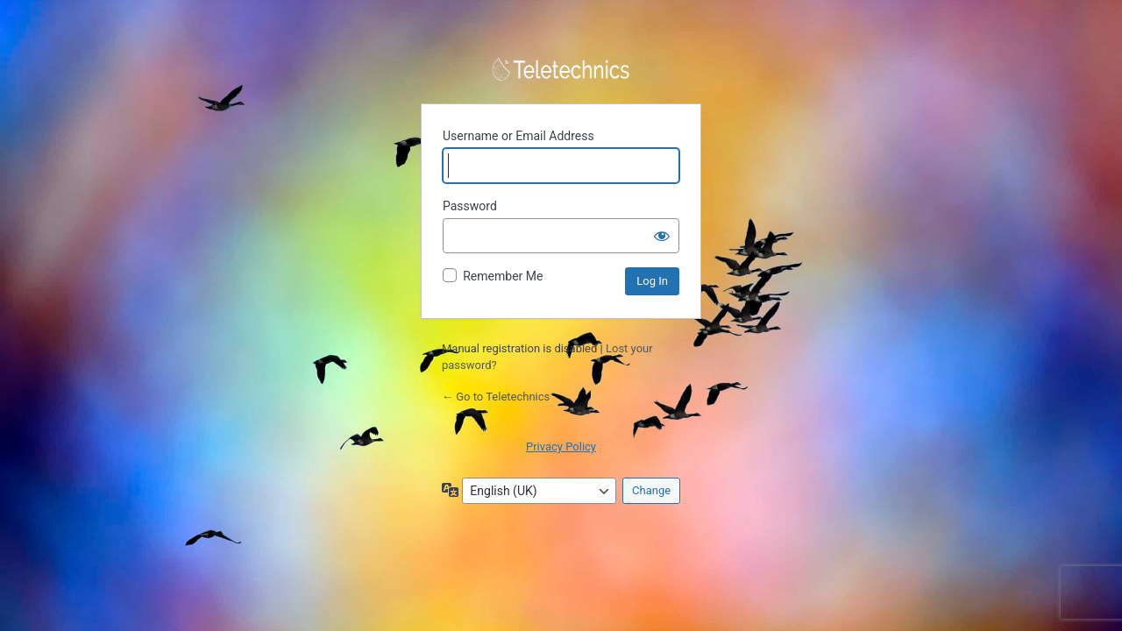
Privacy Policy (561, 446)
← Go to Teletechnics (496, 396)
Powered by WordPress (561, 69)
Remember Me (503, 276)
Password (470, 206)
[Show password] (661, 235)
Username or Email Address (518, 136)
